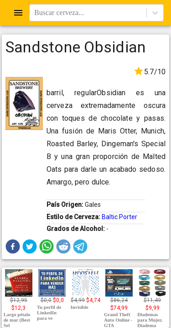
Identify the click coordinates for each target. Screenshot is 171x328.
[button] (12, 246)
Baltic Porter (119, 216)
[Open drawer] (18, 13)
